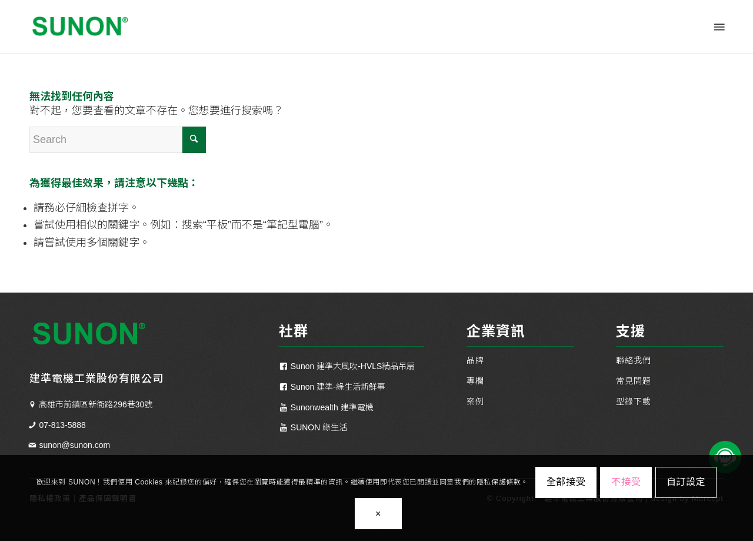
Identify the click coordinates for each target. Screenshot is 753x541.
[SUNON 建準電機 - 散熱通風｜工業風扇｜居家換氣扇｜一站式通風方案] (79, 26)
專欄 (475, 381)
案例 (475, 401)
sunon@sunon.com (74, 445)
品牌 (475, 360)
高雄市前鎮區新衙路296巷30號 (95, 404)
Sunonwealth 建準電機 (332, 407)
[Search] (117, 140)
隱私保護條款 (499, 482)
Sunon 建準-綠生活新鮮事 (338, 386)
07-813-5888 (62, 425)
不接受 (626, 482)
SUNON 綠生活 (319, 427)
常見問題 (633, 381)
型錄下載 (633, 401)
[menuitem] (718, 26)
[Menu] (718, 26)
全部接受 (566, 482)
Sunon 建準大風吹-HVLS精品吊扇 (353, 366)
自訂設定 (686, 482)
